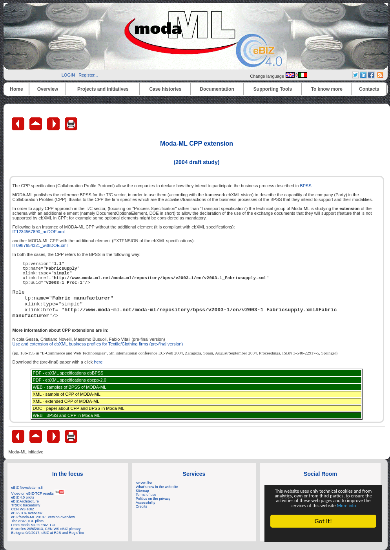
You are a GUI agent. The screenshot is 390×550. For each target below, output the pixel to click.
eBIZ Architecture (25, 501)
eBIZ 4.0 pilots (23, 497)
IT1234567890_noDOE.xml (39, 231)
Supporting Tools (272, 89)
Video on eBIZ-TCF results (38, 493)
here (98, 362)
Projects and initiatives (103, 89)
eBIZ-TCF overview (26, 513)
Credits (141, 506)
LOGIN (68, 75)
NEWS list (144, 483)
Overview (47, 89)
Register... (88, 75)
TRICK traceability (25, 505)
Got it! (323, 521)
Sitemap (142, 491)
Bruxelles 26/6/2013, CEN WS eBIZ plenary (46, 529)
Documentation (217, 89)
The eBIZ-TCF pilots (27, 521)
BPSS (305, 185)
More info (323, 505)
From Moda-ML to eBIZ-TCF (33, 525)
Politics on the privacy (153, 499)
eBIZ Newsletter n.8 (27, 488)
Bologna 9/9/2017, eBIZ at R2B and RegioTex (47, 533)
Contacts (369, 89)
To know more (327, 89)
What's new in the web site (157, 487)
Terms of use (146, 495)
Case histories (165, 89)
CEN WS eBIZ (23, 509)
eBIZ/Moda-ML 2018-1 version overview (43, 517)
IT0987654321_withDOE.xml (40, 245)
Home (16, 89)
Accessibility (145, 502)
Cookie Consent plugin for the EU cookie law (323, 534)
